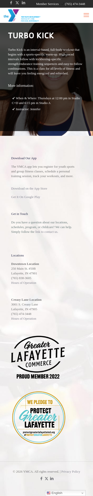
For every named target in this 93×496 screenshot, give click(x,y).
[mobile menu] (86, 15)
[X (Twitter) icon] (17, 3)
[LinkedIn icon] (23, 3)
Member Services (47, 4)
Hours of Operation (23, 283)
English (54, 493)
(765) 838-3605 (21, 278)
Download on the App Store (29, 188)
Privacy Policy (70, 471)
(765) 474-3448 (21, 314)
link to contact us (46, 232)
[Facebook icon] (11, 3)
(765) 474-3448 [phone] (75, 4)
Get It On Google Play (25, 197)
